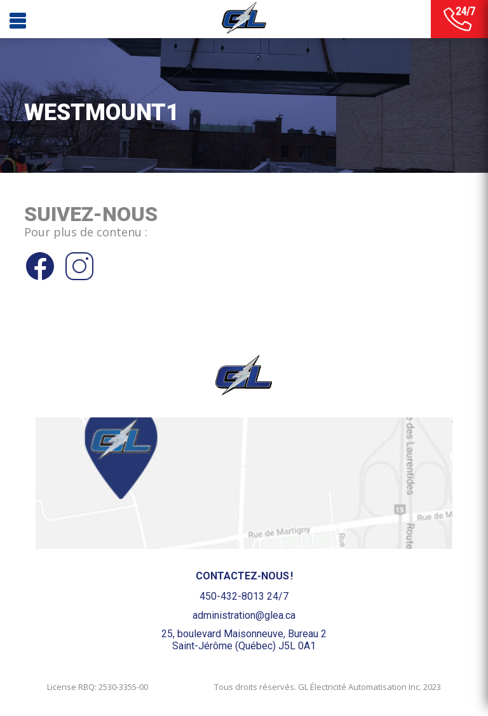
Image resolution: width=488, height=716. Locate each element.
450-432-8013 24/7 (244, 596)
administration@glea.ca (244, 615)
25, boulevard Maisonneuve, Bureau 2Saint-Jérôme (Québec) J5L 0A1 (244, 640)
